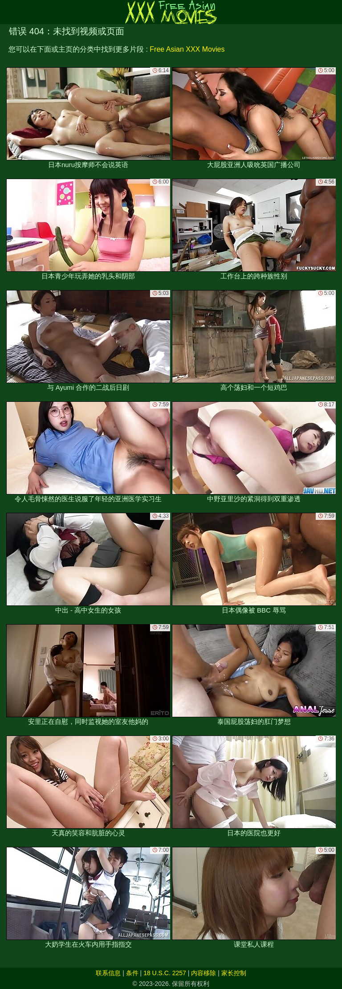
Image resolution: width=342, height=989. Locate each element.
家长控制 (233, 973)
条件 (132, 973)
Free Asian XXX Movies (187, 49)
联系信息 (108, 973)
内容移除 (203, 973)
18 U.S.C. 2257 (164, 973)
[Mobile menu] (8, 12)
